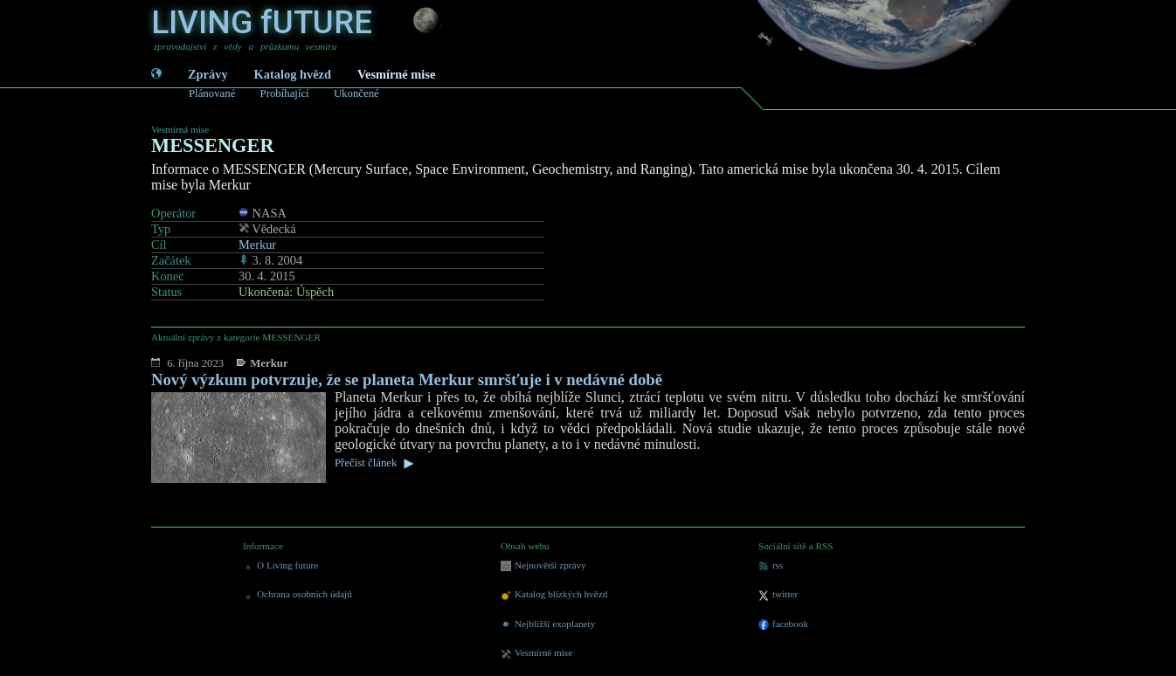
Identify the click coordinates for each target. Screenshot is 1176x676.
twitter (778, 594)
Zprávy (208, 74)
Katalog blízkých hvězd (554, 594)
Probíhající (284, 93)
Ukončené (356, 93)
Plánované (212, 93)
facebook (783, 624)
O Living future (280, 565)
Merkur (257, 245)
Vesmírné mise (396, 74)
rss (770, 565)
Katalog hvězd (292, 74)
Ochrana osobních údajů (297, 594)
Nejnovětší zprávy (543, 565)
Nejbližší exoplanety (548, 624)
